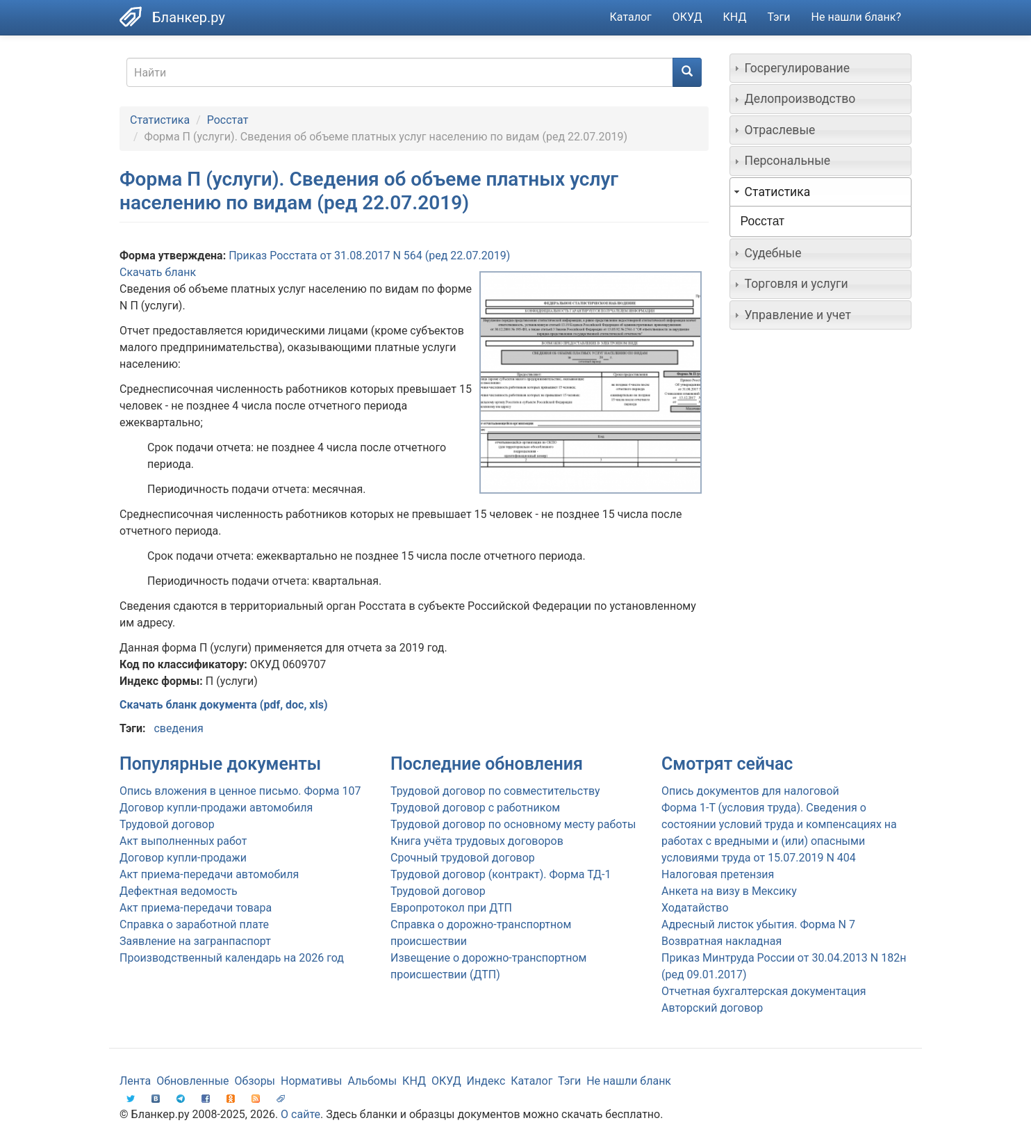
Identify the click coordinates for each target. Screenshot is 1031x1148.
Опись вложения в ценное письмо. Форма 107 (240, 791)
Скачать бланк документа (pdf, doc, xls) (223, 704)
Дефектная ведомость (178, 891)
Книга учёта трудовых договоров (476, 841)
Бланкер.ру (188, 17)
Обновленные (192, 1081)
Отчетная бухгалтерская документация (763, 991)
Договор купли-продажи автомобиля (216, 807)
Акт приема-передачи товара (195, 907)
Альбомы (372, 1081)
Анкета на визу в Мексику (729, 891)
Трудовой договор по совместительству (495, 791)
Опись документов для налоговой (750, 791)
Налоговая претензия (717, 874)
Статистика (160, 120)
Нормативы (311, 1081)
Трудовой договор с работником (475, 807)
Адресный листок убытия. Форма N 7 (758, 924)
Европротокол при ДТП (451, 907)
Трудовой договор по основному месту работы (513, 824)
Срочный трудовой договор (462, 857)
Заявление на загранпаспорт (195, 941)
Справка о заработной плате (194, 924)
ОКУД (687, 17)
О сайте (300, 1114)
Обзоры (255, 1081)
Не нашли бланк (628, 1081)
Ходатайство (695, 907)
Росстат (228, 120)
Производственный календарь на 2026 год (231, 957)
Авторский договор (712, 1007)
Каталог (631, 17)
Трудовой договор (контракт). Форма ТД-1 (500, 874)
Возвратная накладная (721, 941)
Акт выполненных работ (183, 841)
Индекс (486, 1081)
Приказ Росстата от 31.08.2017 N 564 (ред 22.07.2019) (369, 255)
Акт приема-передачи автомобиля (209, 874)
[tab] (820, 68)
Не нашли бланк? (856, 17)
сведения (178, 728)
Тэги (778, 17)
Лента (135, 1081)
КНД (735, 17)
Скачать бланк (157, 272)
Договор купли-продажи (183, 857)
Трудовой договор (438, 891)
